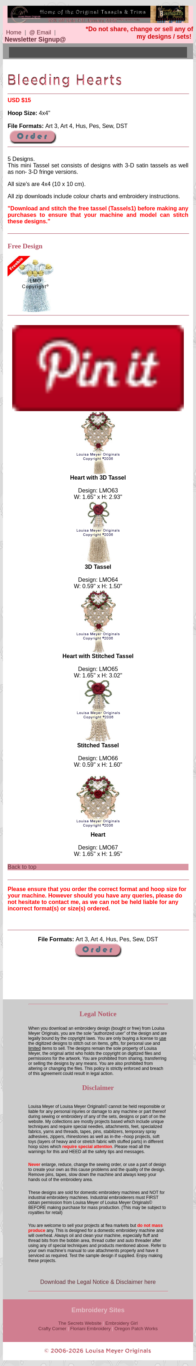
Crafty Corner (52, 1328)
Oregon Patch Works (136, 1328)
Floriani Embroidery (90, 1328)
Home (14, 32)
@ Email (40, 32)
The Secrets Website (79, 1323)
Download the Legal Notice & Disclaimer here (98, 1282)
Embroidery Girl (121, 1323)
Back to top (22, 867)
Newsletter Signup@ (35, 39)
